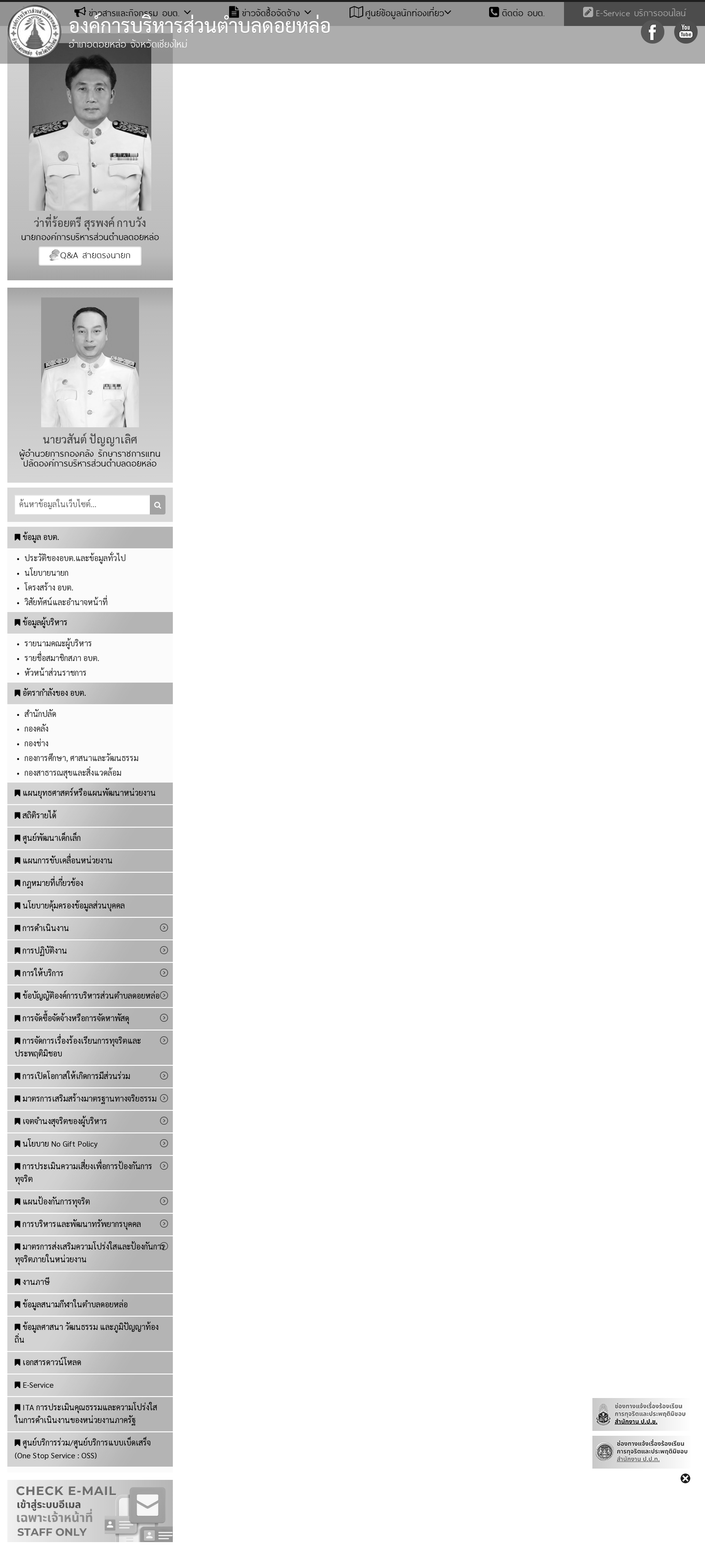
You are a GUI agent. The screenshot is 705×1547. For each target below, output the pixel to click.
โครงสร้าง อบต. (48, 587)
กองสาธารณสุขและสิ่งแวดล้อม (72, 772)
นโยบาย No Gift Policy (56, 1143)
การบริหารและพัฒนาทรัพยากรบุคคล (78, 1224)
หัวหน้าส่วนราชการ (55, 672)
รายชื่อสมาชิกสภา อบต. (61, 658)
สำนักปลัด (40, 714)
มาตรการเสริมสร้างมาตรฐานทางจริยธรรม (86, 1098)
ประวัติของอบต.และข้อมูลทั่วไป (75, 558)
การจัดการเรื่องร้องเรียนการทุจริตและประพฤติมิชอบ (78, 1046)
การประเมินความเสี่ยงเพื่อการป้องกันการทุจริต (83, 1172)
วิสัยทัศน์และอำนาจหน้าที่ (66, 602)
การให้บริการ (39, 973)
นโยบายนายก (46, 572)
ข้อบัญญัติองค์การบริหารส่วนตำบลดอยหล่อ (87, 995)
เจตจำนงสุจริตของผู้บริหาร (61, 1121)
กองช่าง (36, 743)
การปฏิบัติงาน (41, 950)
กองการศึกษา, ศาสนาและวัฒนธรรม (81, 758)
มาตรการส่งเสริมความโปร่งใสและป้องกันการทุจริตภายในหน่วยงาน (90, 1252)
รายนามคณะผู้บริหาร (58, 643)
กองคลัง (36, 728)
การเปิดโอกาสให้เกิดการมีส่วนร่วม (72, 1076)
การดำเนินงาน (42, 928)
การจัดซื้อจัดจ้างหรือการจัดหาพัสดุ (72, 1018)
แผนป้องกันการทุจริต (52, 1201)
